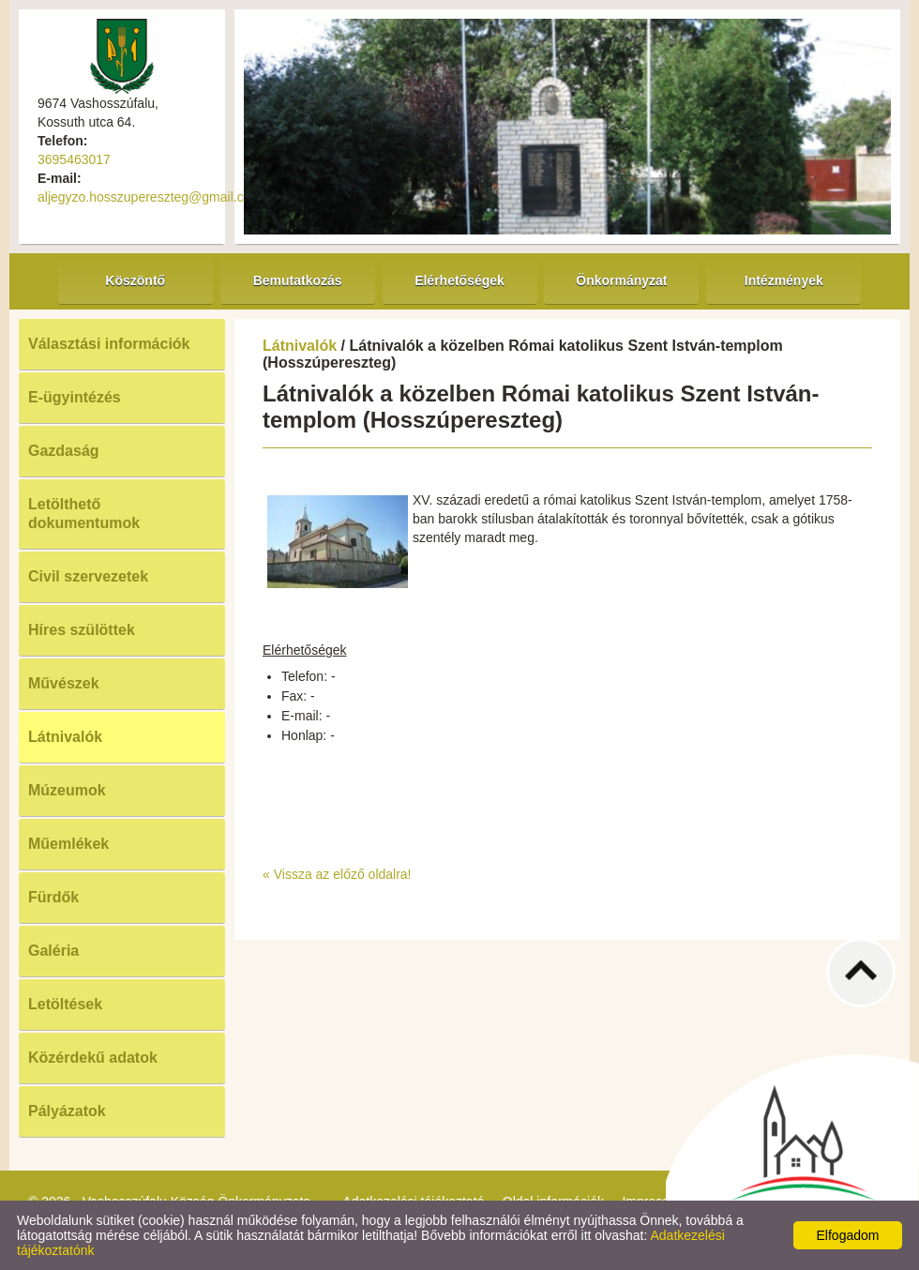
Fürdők (53, 897)
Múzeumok (67, 790)
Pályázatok (67, 1111)
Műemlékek (68, 844)
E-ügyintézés (74, 397)
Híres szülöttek (81, 630)
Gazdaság (63, 451)
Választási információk (109, 344)
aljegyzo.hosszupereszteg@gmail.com (150, 196)
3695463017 (74, 159)
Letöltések (65, 1004)
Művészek (63, 683)
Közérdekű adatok (93, 1058)
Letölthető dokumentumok (84, 513)
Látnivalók (65, 737)
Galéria (53, 951)
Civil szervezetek (88, 576)
